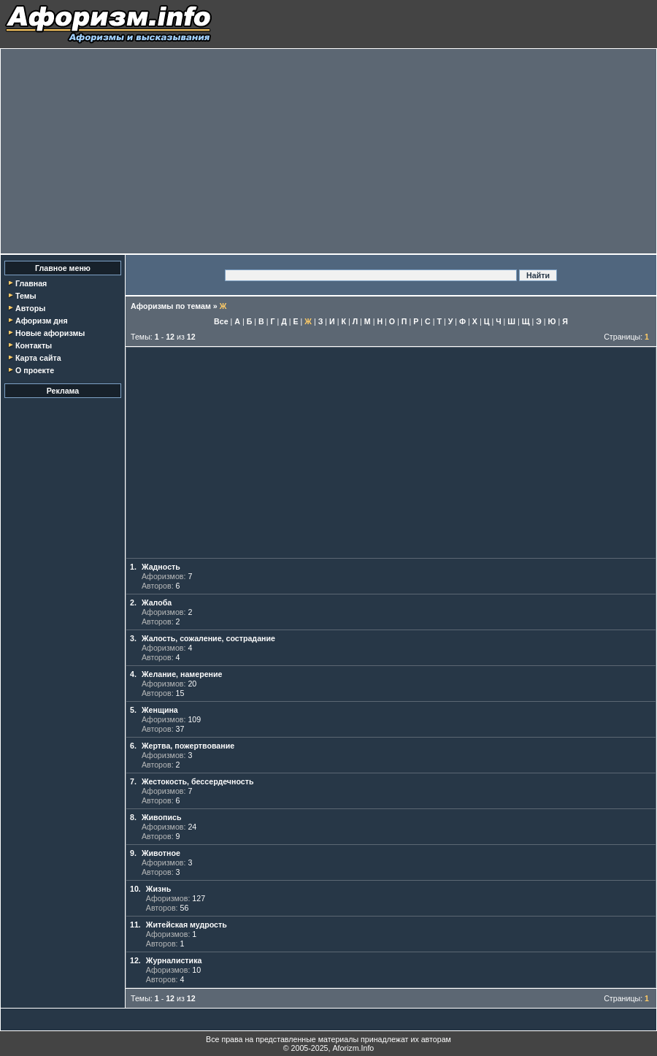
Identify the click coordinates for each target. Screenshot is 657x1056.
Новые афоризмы (50, 333)
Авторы (30, 308)
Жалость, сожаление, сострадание (208, 638)
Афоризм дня (41, 320)
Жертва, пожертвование (188, 745)
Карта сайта (38, 357)
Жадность (161, 566)
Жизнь (158, 888)
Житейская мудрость (186, 924)
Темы (25, 295)
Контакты (33, 345)
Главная (31, 283)
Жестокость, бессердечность (198, 781)
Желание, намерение (182, 674)
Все (221, 321)
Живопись (162, 817)
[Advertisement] (328, 151)
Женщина (160, 709)
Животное (161, 853)
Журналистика (174, 960)
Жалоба (157, 602)
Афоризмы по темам (171, 306)
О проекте (34, 370)
